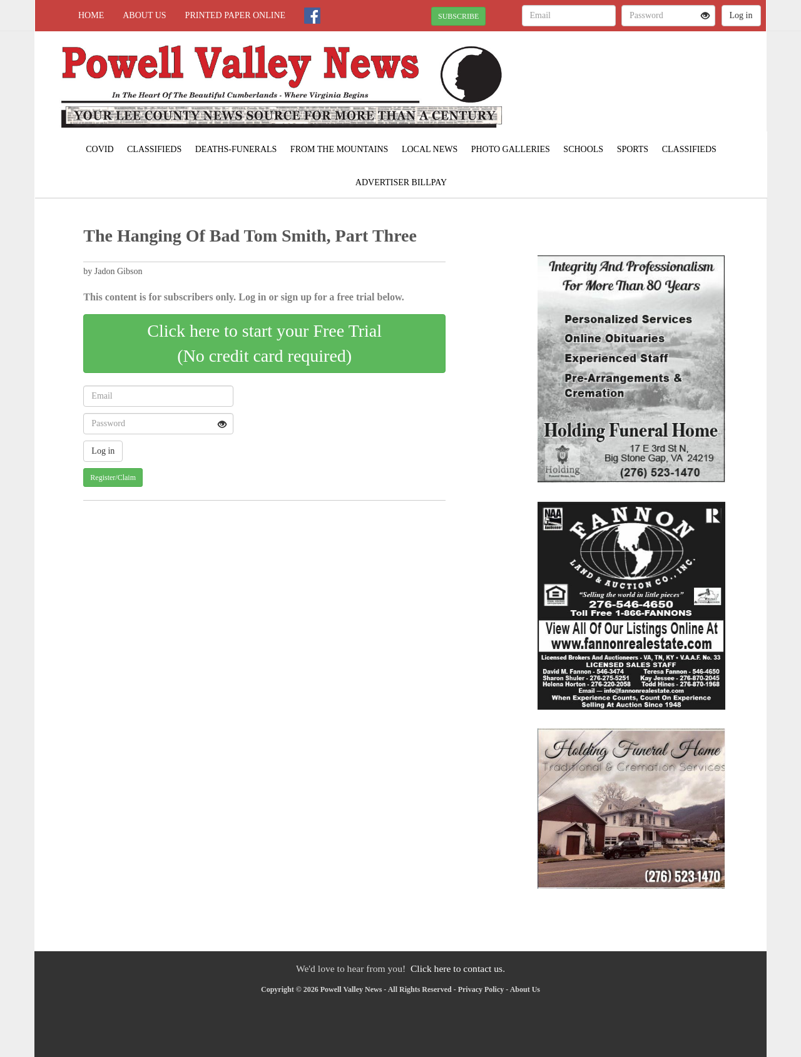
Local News (429, 149)
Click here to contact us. (458, 968)
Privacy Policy (481, 989)
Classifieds (154, 149)
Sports (633, 149)
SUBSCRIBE (458, 16)
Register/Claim (113, 477)
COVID (99, 149)
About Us (144, 15)
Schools (583, 149)
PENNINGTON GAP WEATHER (652, 75)
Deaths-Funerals (236, 149)
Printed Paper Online (235, 15)
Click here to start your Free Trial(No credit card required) (264, 343)
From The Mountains (339, 149)
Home (91, 15)
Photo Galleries (510, 149)
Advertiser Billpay (401, 182)
